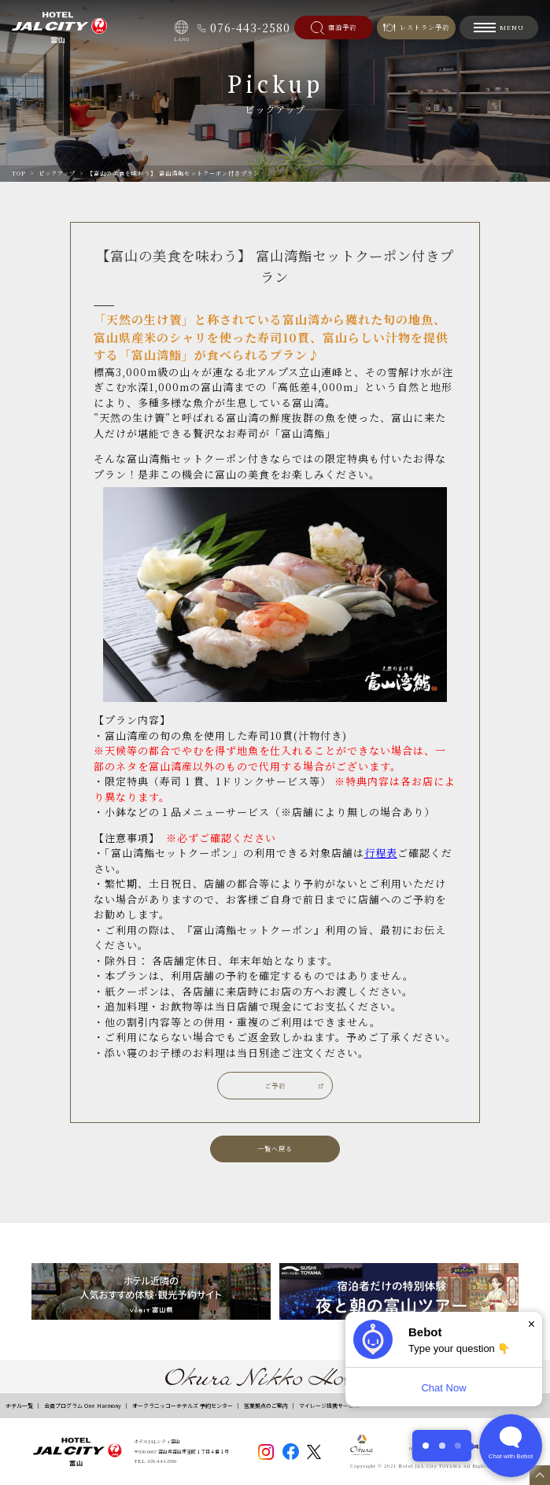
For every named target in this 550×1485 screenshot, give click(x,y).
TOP (19, 173)
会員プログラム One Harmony (82, 1405)
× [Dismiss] (531, 1324)
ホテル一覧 (19, 1405)
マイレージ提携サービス (329, 1405)
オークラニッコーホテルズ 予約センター (182, 1405)
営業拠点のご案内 (266, 1405)
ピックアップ (57, 173)
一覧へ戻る (275, 1148)
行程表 (380, 852)
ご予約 (275, 1085)
